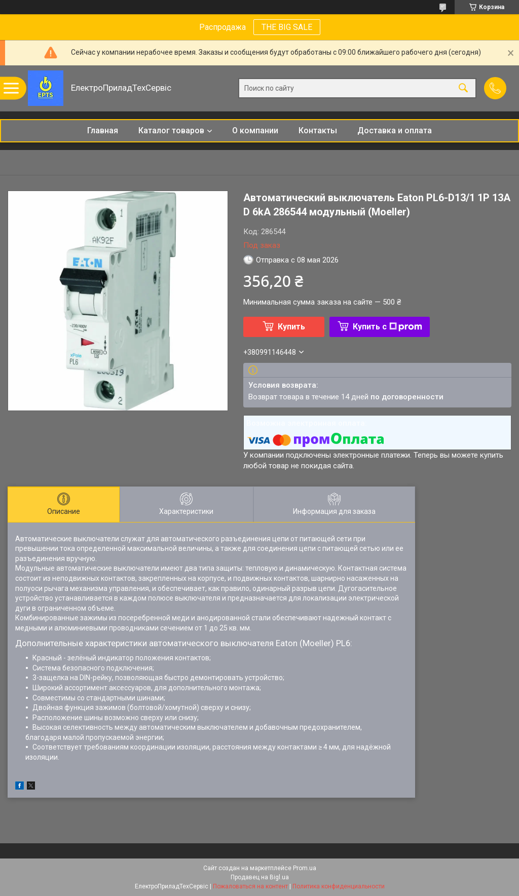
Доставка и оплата (394, 130)
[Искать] (463, 88)
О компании (255, 130)
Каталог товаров (171, 130)
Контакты (318, 130)
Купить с (387, 326)
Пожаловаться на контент (250, 886)
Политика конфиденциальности (338, 886)
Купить (291, 326)
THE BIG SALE (287, 27)
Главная (102, 130)
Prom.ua (304, 868)
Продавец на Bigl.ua (260, 877)
